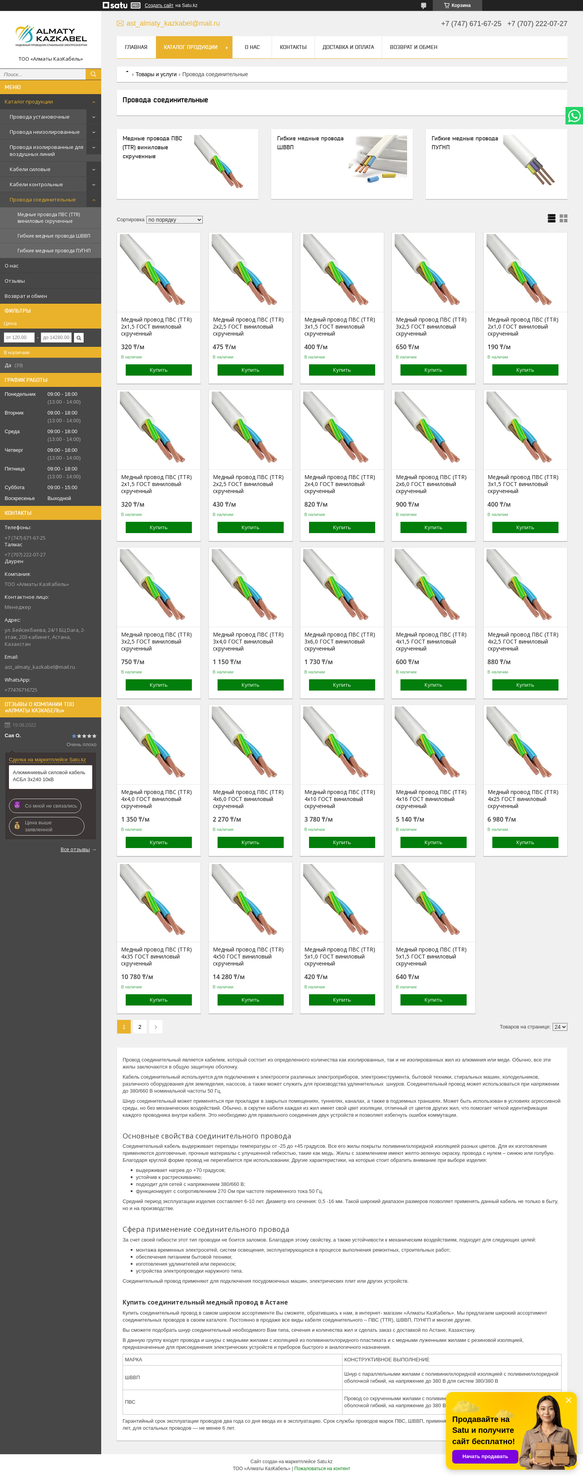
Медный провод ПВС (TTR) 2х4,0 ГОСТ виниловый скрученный (339, 484)
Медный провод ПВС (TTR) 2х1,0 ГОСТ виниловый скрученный (523, 326)
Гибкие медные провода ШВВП (54, 236)
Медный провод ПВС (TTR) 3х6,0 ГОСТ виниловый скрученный (339, 641)
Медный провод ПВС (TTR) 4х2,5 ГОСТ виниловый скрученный (523, 641)
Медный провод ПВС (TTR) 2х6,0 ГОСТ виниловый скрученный (431, 484)
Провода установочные (40, 116)
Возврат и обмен (26, 295)
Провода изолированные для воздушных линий (46, 150)
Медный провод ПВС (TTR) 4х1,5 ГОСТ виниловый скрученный (431, 641)
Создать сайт (159, 5)
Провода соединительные (43, 199)
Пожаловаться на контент (322, 1468)
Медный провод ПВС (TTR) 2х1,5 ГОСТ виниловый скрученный (156, 326)
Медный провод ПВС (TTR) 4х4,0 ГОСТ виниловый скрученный (156, 799)
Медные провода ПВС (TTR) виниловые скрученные (49, 217)
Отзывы (15, 280)
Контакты (293, 47)
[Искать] (93, 74)
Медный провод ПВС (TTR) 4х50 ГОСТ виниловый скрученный (248, 956)
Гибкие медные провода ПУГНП (54, 250)
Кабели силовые (30, 169)
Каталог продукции (29, 101)
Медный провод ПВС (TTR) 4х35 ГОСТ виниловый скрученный (156, 956)
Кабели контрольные (36, 184)
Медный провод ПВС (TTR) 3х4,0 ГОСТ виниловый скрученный (248, 641)
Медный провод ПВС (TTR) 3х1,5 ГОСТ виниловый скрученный (339, 326)
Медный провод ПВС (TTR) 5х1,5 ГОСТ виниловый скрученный (431, 956)
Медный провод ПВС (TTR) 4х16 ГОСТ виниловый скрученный (431, 799)
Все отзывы (75, 849)
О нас (11, 265)
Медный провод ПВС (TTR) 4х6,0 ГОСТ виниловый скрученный (248, 799)
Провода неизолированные (45, 131)
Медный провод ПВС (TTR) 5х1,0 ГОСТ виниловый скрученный (339, 956)
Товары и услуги (156, 74)
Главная (136, 47)
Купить (159, 369)
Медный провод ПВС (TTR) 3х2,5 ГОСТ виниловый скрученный (431, 326)
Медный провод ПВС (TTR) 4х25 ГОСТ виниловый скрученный (523, 799)
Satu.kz (324, 1461)
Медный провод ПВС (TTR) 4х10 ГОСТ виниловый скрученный (339, 799)
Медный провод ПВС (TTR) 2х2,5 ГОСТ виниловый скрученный (248, 326)
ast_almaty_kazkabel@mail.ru (40, 666)
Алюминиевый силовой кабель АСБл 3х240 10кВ (49, 775)
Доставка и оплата (348, 47)
